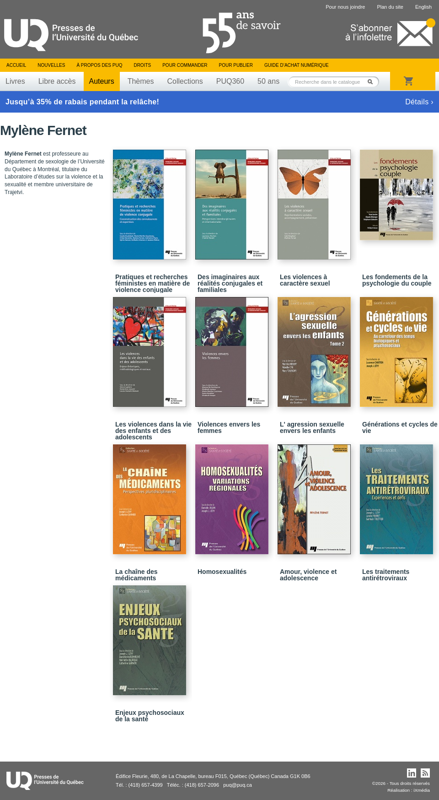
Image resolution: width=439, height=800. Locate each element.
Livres (15, 81)
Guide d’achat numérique (296, 65)
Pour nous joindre (345, 7)
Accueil (16, 65)
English (423, 7)
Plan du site (390, 7)
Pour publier (236, 65)
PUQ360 (230, 81)
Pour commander (184, 65)
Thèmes (141, 81)
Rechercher (373, 81)
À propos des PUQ (99, 65)
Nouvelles (51, 65)
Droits (142, 65)
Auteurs (101, 81)
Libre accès (57, 81)
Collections (185, 81)
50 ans (268, 81)
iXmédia (421, 790)
